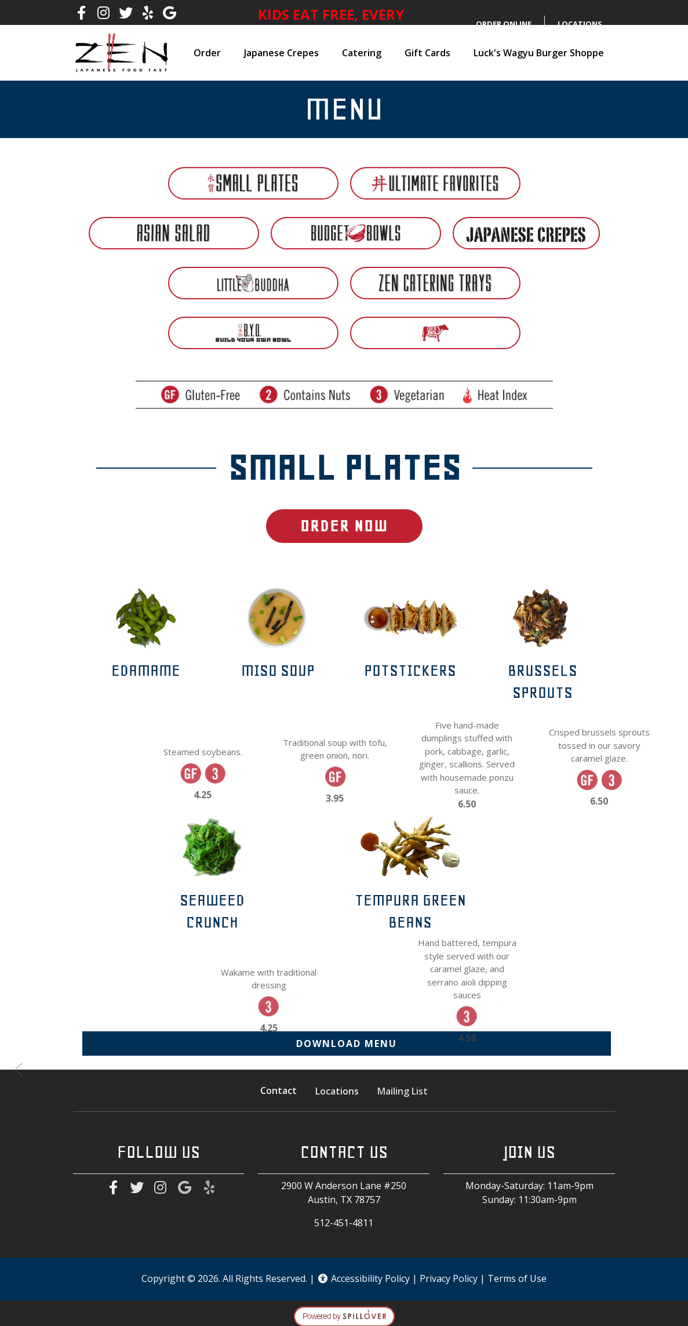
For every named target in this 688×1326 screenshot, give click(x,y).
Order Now (344, 525)
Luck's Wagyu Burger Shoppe (539, 52)
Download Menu (346, 1043)
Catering (361, 52)
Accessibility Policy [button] (363, 1278)
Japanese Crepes (281, 52)
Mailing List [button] (402, 1093)
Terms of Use (517, 1278)
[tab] (253, 183)
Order (207, 52)
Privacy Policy (449, 1278)
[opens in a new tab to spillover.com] (344, 1315)
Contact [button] (278, 1092)
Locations (337, 1092)
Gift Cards (427, 52)
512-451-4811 (343, 1222)
